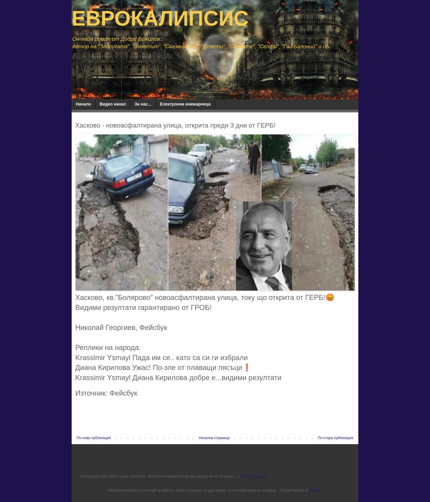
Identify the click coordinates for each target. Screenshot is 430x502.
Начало (83, 104)
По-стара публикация (335, 438)
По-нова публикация (94, 438)
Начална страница (214, 438)
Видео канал (113, 104)
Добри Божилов (254, 476)
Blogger (315, 490)
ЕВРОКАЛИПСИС (160, 18)
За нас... (143, 104)
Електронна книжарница (185, 104)
